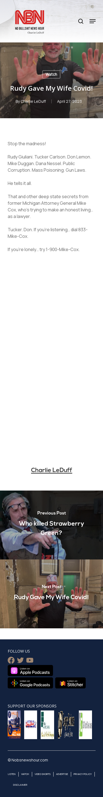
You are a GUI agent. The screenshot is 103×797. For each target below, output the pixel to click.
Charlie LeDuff (33, 101)
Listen (12, 774)
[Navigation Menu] (93, 21)
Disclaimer (20, 785)
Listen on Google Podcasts (30, 682)
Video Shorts (43, 774)
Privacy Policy (83, 774)
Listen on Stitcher (70, 682)
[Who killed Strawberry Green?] (51, 525)
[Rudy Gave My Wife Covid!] (51, 593)
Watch (51, 74)
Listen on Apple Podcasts (30, 670)
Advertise (62, 774)
